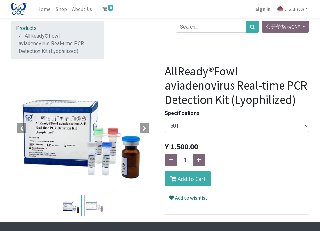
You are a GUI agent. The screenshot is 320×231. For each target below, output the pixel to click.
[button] (22, 128)
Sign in (263, 9)
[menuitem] (44, 9)
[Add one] (199, 160)
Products (26, 28)
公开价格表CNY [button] (283, 26)
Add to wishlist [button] (188, 197)
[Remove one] (171, 160)
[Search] (252, 27)
